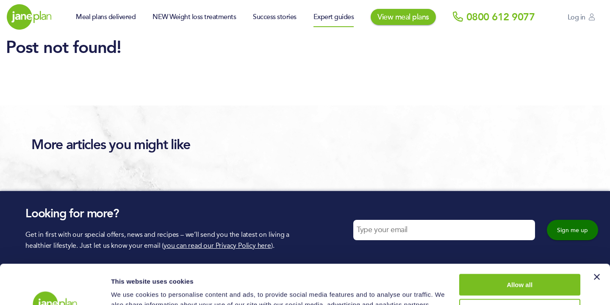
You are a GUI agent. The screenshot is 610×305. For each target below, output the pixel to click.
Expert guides (333, 17)
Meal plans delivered (106, 17)
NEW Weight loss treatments (194, 17)
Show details (130, 288)
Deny (519, 269)
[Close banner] (597, 237)
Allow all (519, 245)
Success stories (275, 17)
